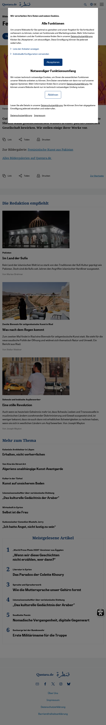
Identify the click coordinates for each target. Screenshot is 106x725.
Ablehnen (53, 94)
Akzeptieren (53, 62)
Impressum (39, 115)
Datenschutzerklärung (77, 83)
